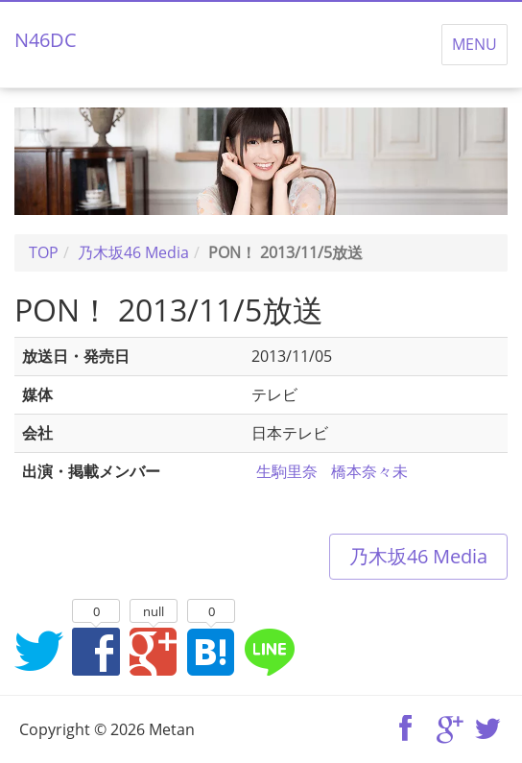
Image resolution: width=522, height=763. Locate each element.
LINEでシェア (269, 651)
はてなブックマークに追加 (211, 651)
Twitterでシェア (38, 651)
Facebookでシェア (96, 651)
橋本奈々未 (369, 471)
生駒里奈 (287, 471)
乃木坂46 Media (418, 556)
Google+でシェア (154, 651)
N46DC (45, 40)
